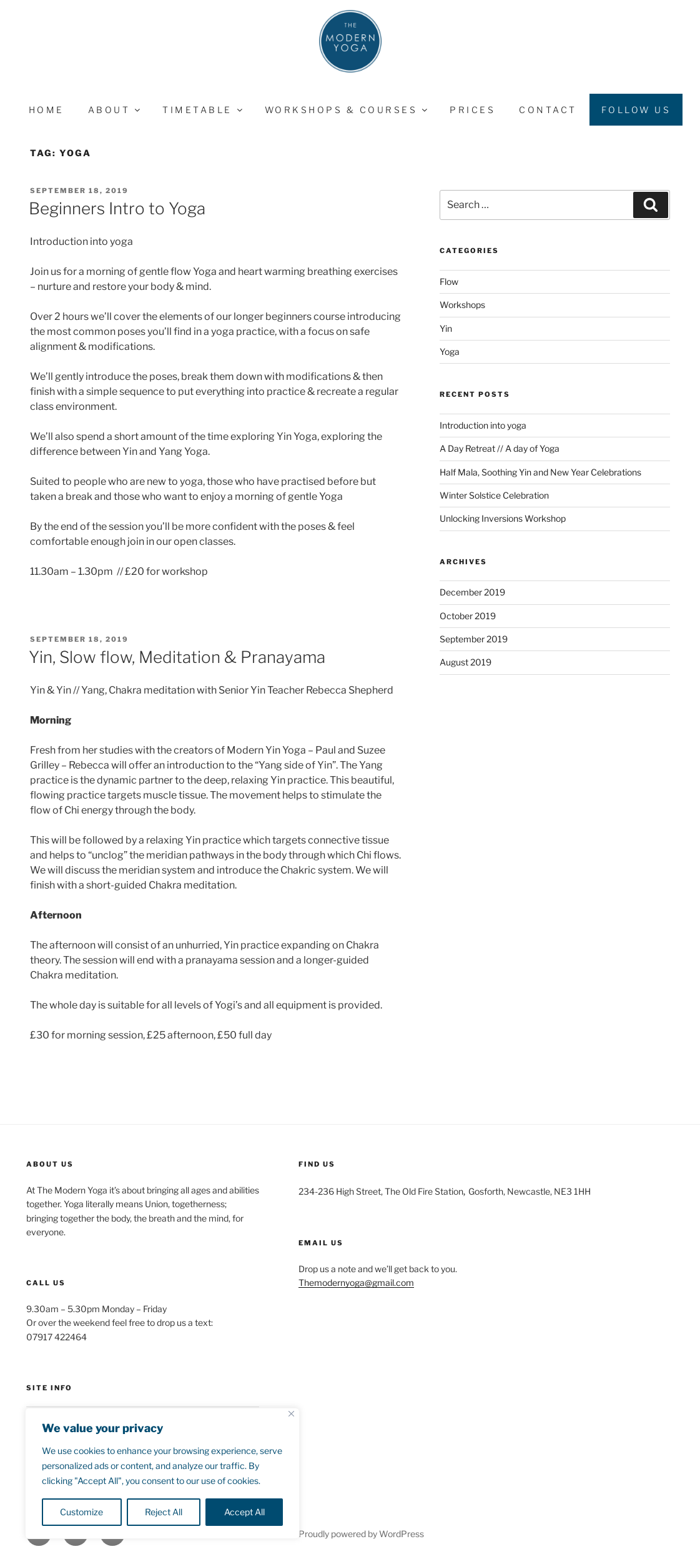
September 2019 (474, 639)
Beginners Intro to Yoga (117, 208)
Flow (449, 281)
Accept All (244, 1512)
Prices (472, 109)
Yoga (450, 351)
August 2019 (465, 662)
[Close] (291, 1414)
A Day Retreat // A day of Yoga (500, 448)
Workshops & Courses (347, 109)
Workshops (462, 304)
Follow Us (636, 109)
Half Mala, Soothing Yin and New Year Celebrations (540, 472)
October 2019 (468, 615)
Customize (81, 1512)
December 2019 (472, 592)
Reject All (163, 1512)
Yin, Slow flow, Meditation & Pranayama (177, 657)
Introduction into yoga (483, 425)
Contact (548, 109)
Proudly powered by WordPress (361, 1533)
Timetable (203, 109)
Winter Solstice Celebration (494, 495)
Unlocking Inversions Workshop (503, 518)
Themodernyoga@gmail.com (356, 1282)
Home (46, 109)
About (115, 109)
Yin (446, 328)
